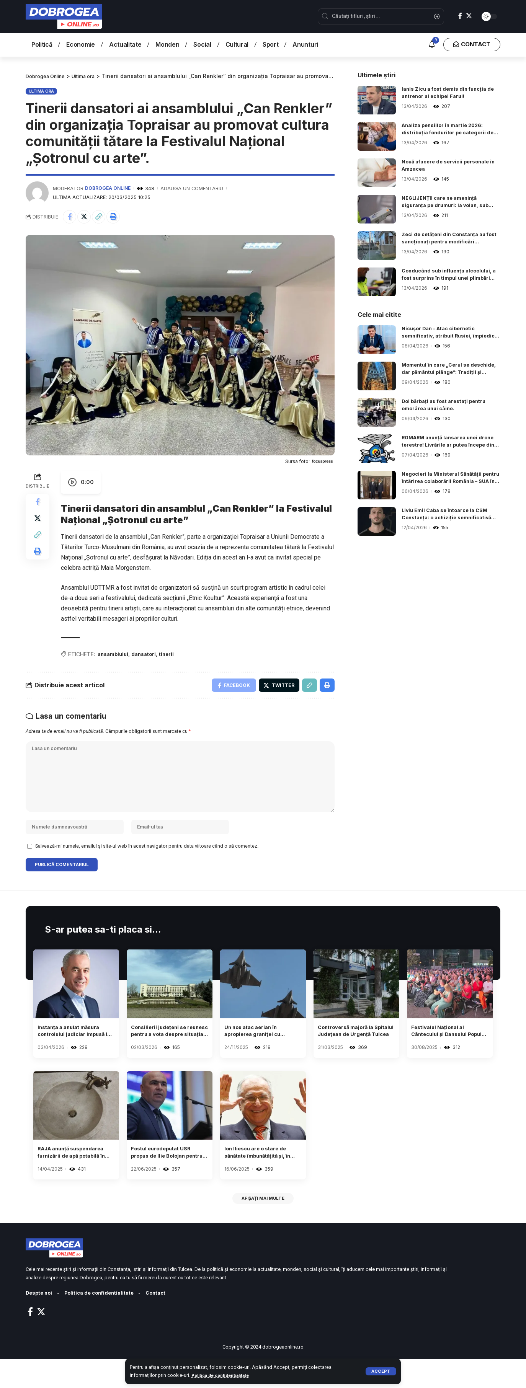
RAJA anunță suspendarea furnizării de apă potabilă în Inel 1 (72, 1177)
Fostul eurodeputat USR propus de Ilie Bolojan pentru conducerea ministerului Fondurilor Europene (167, 1177)
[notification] (432, 45)
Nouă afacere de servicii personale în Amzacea (449, 166)
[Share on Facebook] (70, 217)
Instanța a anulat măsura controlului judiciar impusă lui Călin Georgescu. (75, 1052)
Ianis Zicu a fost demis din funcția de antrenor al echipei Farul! (448, 93)
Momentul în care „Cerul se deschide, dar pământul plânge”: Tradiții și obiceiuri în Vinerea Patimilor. (446, 370)
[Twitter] (469, 16)
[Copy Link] (103, 217)
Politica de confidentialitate (106, 1322)
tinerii (173, 656)
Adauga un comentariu (194, 188)
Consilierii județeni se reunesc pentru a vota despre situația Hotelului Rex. (168, 1052)
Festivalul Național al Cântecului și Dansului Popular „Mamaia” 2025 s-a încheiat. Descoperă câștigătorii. (447, 1052)
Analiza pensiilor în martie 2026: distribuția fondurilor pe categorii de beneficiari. (451, 130)
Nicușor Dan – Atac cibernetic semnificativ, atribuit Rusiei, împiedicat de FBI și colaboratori (446, 333)
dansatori (148, 656)
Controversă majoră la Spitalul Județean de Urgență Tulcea (352, 1052)
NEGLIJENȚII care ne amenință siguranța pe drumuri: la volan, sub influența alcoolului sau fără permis (450, 203)
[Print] (119, 217)
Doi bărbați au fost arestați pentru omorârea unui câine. (448, 406)
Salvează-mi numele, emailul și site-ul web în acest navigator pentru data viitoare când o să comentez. (146, 863)
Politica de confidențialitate (223, 1375)
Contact (168, 1322)
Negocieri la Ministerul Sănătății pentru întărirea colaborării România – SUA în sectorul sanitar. (449, 479)
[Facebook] (460, 16)
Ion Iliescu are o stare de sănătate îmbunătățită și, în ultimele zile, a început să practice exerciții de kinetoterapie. (261, 1177)
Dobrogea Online (109, 188)
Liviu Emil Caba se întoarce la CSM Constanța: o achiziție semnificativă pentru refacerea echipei (451, 515)
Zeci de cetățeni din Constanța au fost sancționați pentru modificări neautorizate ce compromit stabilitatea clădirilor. (448, 239)
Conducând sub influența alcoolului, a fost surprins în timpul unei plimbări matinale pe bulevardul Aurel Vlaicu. (451, 276)
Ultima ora (41, 90)
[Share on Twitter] (87, 217)
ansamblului (115, 656)
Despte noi (41, 1322)
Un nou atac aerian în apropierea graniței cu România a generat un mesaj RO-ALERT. (258, 1052)
